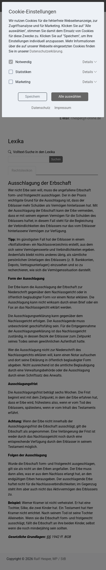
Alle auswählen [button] (69, 97)
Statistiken (20, 72)
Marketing (19, 82)
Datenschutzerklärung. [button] (46, 51)
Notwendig (20, 62)
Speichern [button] (32, 97)
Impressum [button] (62, 108)
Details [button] (90, 62)
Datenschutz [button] (40, 108)
